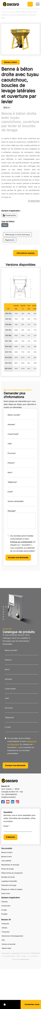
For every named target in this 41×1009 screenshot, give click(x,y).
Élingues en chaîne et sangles (11, 889)
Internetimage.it (24, 959)
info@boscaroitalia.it (8, 797)
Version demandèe (16, 501)
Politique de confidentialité (21, 542)
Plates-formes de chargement (12, 873)
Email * (6, 826)
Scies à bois (5, 893)
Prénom (11, 463)
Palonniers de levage (8, 885)
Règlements (10, 240)
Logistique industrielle (9, 881)
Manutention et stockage (10, 865)
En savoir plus (34, 200)
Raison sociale (14, 415)
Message (12, 511)
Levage (4, 910)
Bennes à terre (6, 856)
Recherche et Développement (12, 936)
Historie (4, 928)
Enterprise (5, 924)
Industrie (4, 902)
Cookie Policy (16, 953)
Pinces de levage (7, 869)
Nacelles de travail (8, 877)
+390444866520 (10, 794)
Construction (9, 215)
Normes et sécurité (8, 944)
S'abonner (10, 837)
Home (3, 12)
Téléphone (12, 482)
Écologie (4, 914)
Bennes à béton (11, 12)
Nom (10, 472)
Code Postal (13, 434)
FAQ (3, 940)
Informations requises (25, 253)
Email (10, 492)
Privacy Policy (5, 953)
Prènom (8, 660)
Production (6, 932)
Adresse (11, 424)
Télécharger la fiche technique (17, 234)
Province (12, 453)
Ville (10, 444)
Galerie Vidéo (6, 948)
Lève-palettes (6, 861)
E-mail (8, 727)
